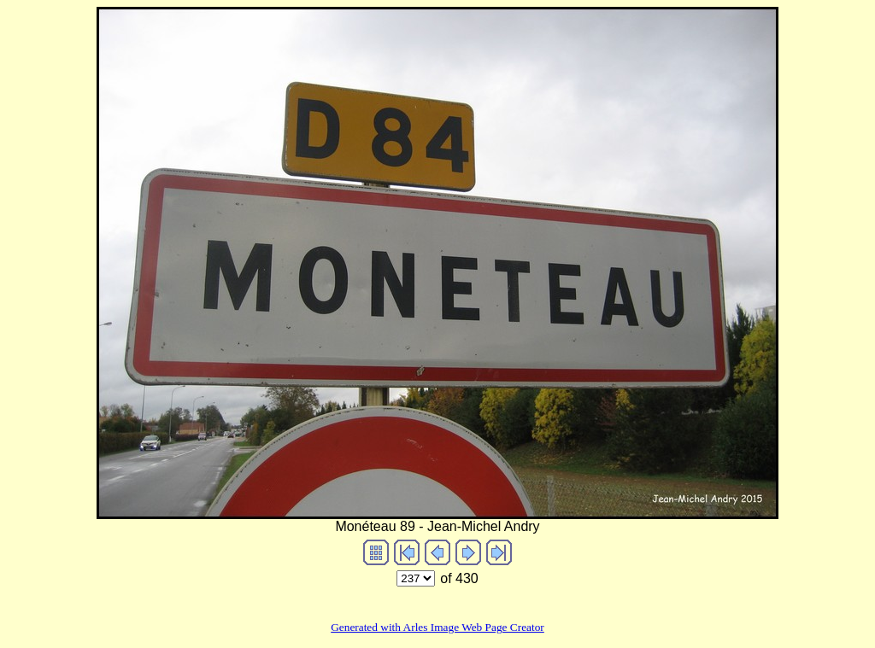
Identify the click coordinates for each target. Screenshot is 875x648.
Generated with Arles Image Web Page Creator (437, 627)
